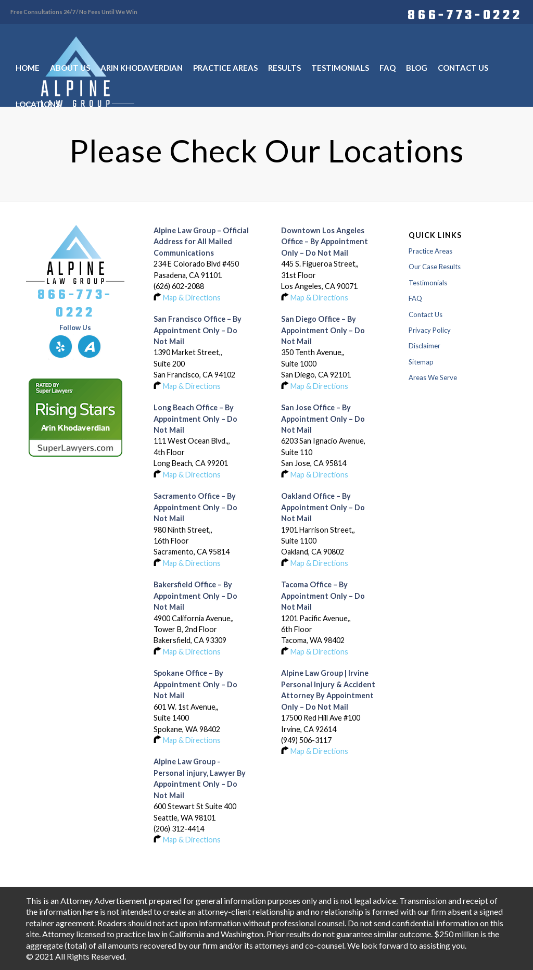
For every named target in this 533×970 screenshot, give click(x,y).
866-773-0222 (465, 14)
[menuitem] (462, 14)
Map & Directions (192, 297)
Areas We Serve (433, 377)
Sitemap (421, 362)
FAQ (415, 298)
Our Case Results (435, 266)
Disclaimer (424, 346)
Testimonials (428, 283)
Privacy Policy (430, 330)
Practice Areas (430, 251)
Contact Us (425, 314)
